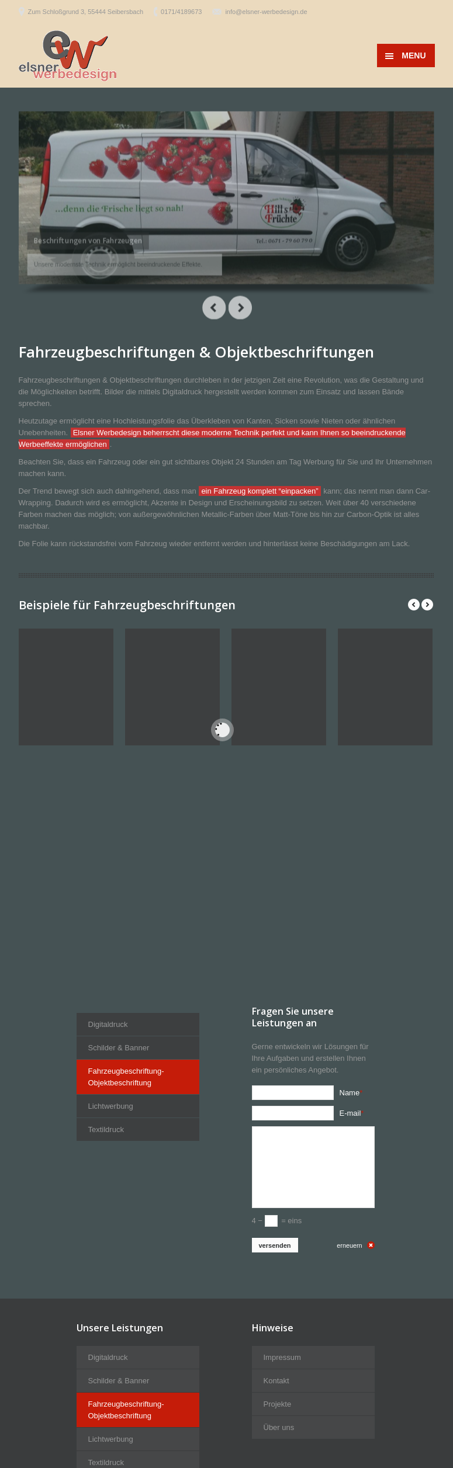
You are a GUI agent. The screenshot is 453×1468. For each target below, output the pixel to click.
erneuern (349, 1425)
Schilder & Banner (119, 1227)
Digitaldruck (108, 1204)
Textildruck (106, 1309)
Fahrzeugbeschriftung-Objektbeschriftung (126, 1257)
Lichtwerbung (110, 1286)
